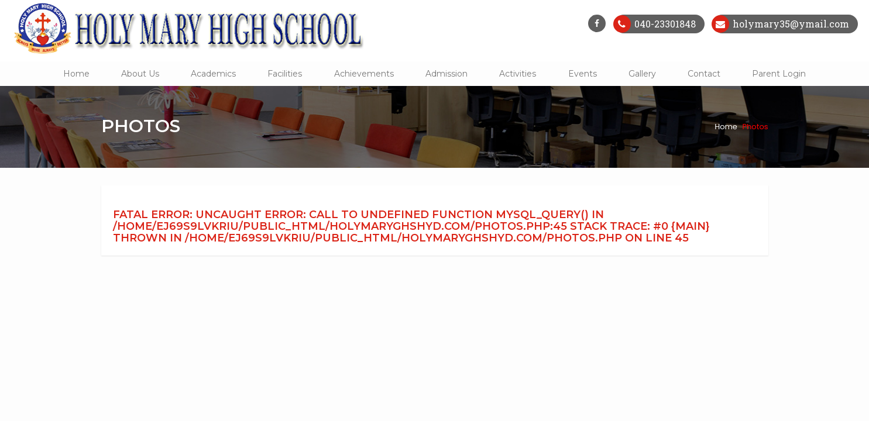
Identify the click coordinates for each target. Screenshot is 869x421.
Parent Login (779, 73)
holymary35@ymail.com (789, 24)
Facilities (284, 73)
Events (582, 73)
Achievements (364, 73)
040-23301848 (664, 24)
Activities (517, 73)
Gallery (642, 73)
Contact (704, 73)
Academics (213, 73)
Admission (446, 73)
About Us (140, 73)
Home (76, 73)
